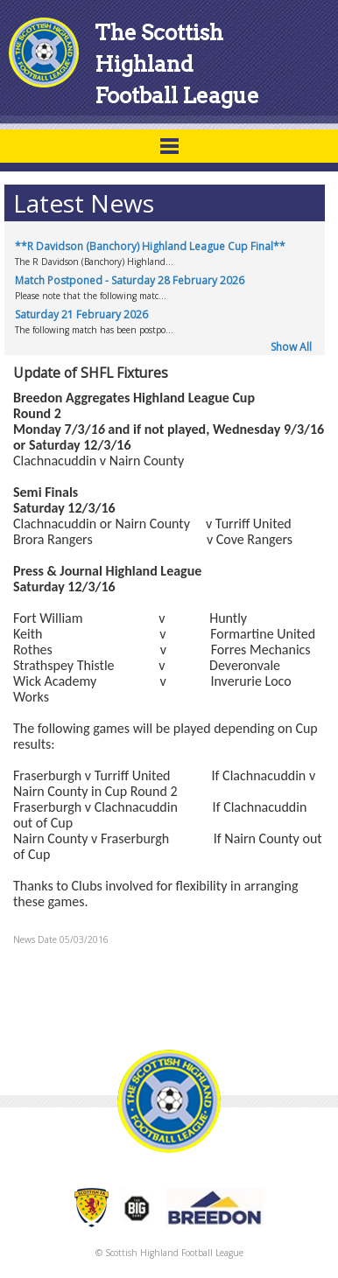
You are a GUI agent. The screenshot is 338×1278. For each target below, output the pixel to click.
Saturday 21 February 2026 (81, 314)
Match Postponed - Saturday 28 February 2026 (129, 280)
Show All (291, 346)
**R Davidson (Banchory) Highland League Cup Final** (150, 246)
